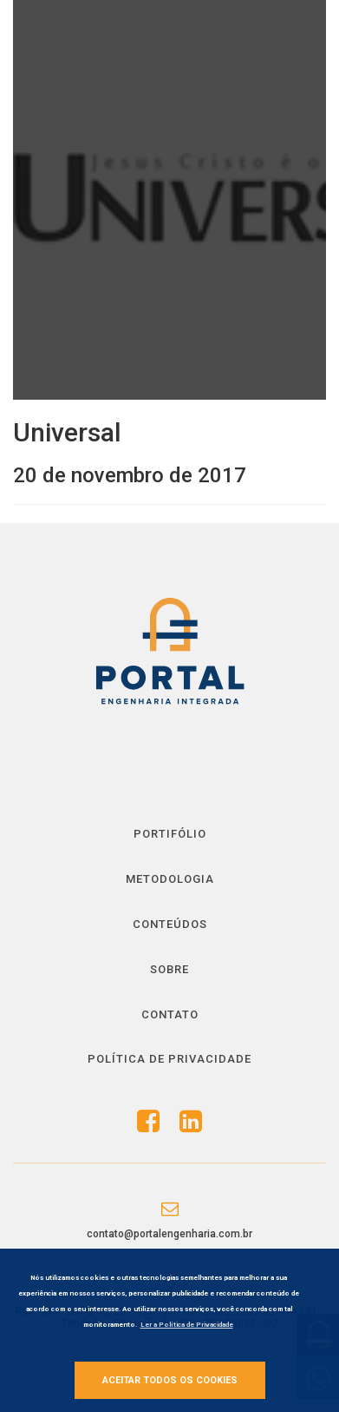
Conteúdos (170, 924)
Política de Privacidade (169, 1058)
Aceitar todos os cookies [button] (170, 1380)
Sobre (169, 969)
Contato (170, 1014)
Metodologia (170, 878)
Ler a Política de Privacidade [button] (186, 1325)
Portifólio (170, 833)
